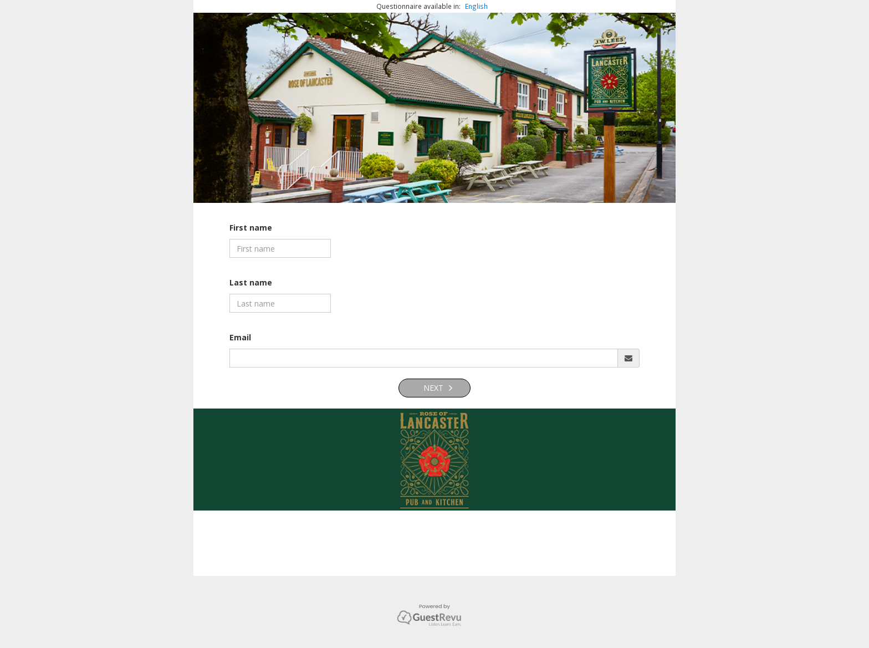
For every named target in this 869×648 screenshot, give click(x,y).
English (476, 6)
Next (432, 387)
